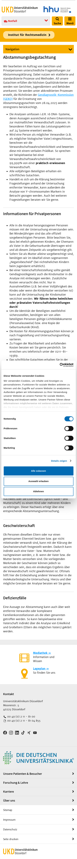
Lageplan (39, 668)
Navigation (12, 49)
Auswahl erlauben (38, 481)
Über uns (9, 800)
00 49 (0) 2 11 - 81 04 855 (23, 720)
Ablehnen (38, 491)
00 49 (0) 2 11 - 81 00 (20, 716)
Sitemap (7, 810)
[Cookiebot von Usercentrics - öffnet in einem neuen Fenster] (59, 365)
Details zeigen (59, 460)
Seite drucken (10, 839)
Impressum (9, 819)
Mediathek (40, 653)
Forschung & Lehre (15, 783)
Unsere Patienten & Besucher (22, 774)
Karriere (8, 791)
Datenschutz (10, 829)
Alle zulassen (38, 470)
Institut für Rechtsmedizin (27, 35)
